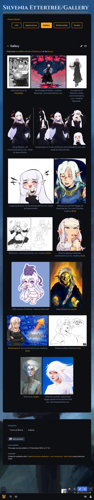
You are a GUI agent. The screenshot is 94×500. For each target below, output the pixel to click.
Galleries (31, 430)
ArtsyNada (18, 93)
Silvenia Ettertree (14, 19)
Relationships (62, 25)
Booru (50, 51)
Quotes (77, 25)
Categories (12, 426)
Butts (74, 211)
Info (16, 25)
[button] (81, 46)
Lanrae (74, 309)
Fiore (78, 348)
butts (83, 256)
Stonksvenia (13, 348)
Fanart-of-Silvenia (16, 430)
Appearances (31, 25)
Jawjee (36, 397)
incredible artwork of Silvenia (28, 51)
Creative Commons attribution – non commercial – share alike (49, 456)
